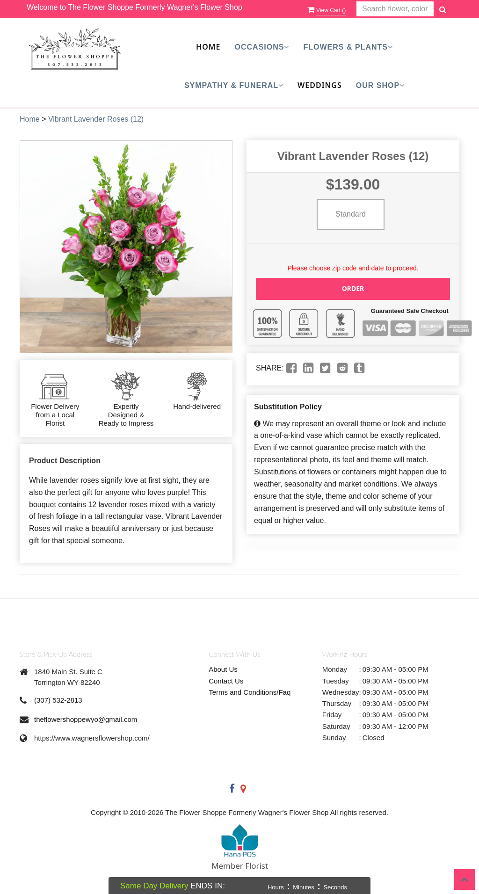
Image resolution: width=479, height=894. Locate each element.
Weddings (320, 85)
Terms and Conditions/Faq (249, 692)
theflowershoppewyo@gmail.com (85, 719)
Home (208, 47)
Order (353, 288)
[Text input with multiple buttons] (395, 9)
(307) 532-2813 (58, 700)
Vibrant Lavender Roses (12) (96, 119)
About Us (223, 669)
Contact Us (226, 681)
